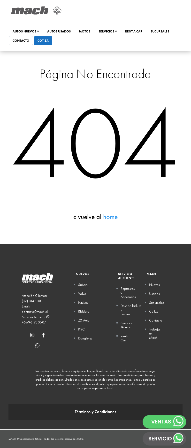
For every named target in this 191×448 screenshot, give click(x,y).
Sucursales (160, 31)
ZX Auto (84, 320)
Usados (154, 293)
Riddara (84, 311)
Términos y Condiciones (95, 411)
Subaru (83, 284)
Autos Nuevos (26, 31)
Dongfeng (85, 338)
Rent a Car (133, 31)
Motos (84, 31)
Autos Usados (59, 31)
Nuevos (154, 284)
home (110, 216)
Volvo (82, 293)
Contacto (21, 41)
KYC (81, 329)
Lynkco (83, 302)
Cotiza (43, 41)
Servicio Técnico (126, 325)
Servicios (108, 31)
